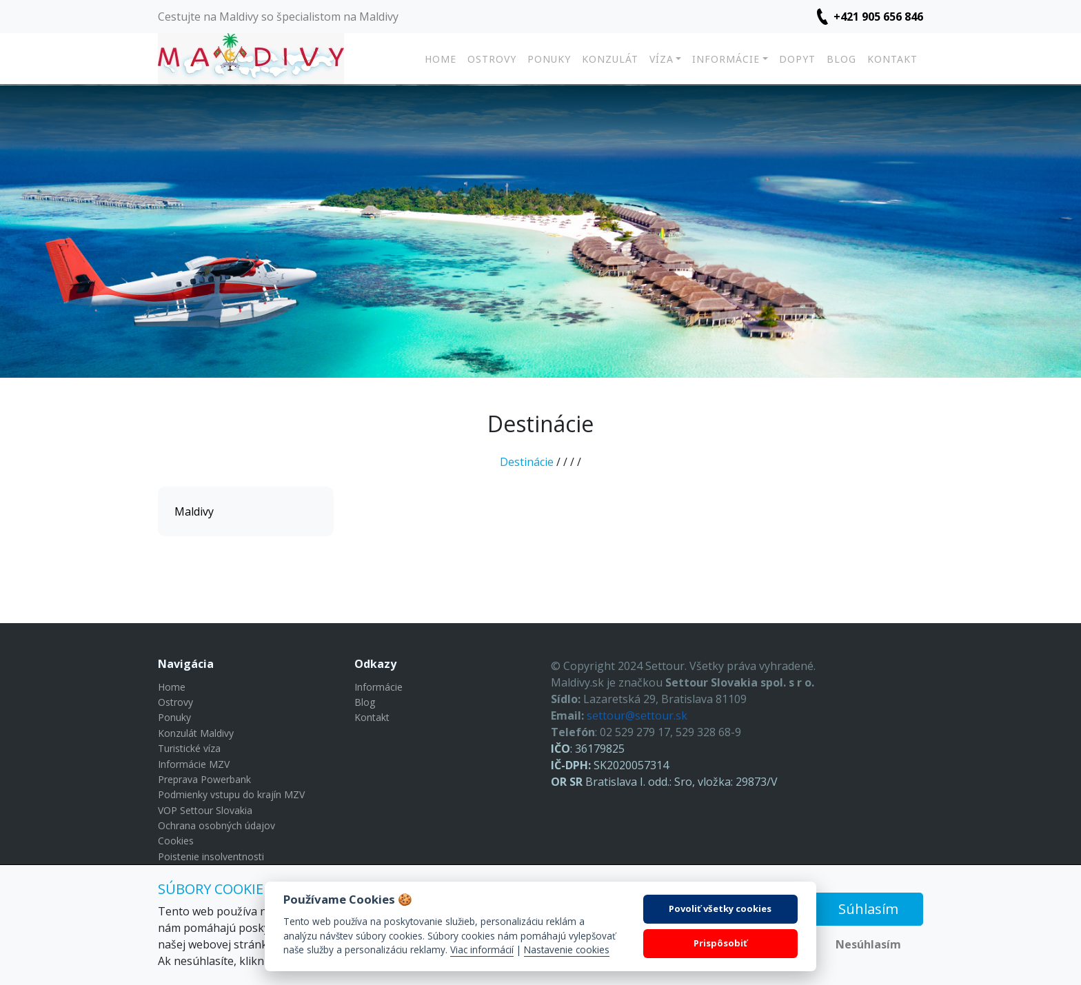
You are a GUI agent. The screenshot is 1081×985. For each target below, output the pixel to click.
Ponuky (549, 58)
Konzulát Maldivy (196, 733)
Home (440, 58)
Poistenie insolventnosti (211, 856)
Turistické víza (189, 748)
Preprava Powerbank (204, 779)
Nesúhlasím (868, 944)
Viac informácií (482, 949)
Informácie (378, 686)
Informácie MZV (194, 764)
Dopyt (797, 58)
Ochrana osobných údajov (216, 825)
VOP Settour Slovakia (205, 810)
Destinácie (527, 461)
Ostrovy (491, 58)
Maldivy (194, 511)
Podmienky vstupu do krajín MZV (231, 794)
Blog (841, 58)
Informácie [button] (726, 58)
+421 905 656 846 (878, 16)
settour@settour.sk (637, 715)
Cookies (176, 840)
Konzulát (610, 58)
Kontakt (892, 58)
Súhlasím (868, 909)
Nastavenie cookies (566, 949)
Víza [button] (661, 58)
